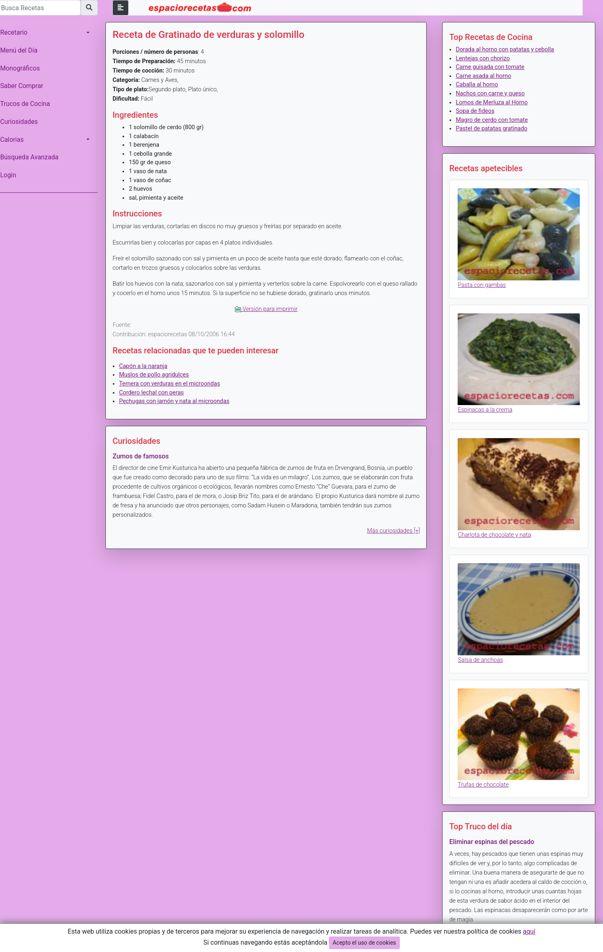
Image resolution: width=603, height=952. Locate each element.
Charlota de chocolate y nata (496, 532)
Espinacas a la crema (486, 408)
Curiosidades (23, 122)
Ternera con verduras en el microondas (173, 383)
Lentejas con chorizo (484, 58)
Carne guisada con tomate (491, 67)
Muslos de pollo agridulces (158, 374)
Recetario (17, 32)
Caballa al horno (478, 84)
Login (12, 175)
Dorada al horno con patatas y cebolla (506, 49)
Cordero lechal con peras (155, 392)
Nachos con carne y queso (491, 93)
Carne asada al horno (485, 76)
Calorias (16, 139)
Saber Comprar (25, 86)
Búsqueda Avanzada (33, 157)
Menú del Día (23, 50)
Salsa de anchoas (481, 655)
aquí (529, 931)
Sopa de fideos (476, 111)
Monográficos (24, 68)
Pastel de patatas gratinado (493, 128)
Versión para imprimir (268, 309)
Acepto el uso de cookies (364, 942)
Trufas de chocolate (484, 779)
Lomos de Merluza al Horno (493, 102)
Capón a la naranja (147, 366)
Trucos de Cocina (29, 104)
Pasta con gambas (483, 283)
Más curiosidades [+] (394, 530)
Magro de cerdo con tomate (493, 120)
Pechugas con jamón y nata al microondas (178, 401)
